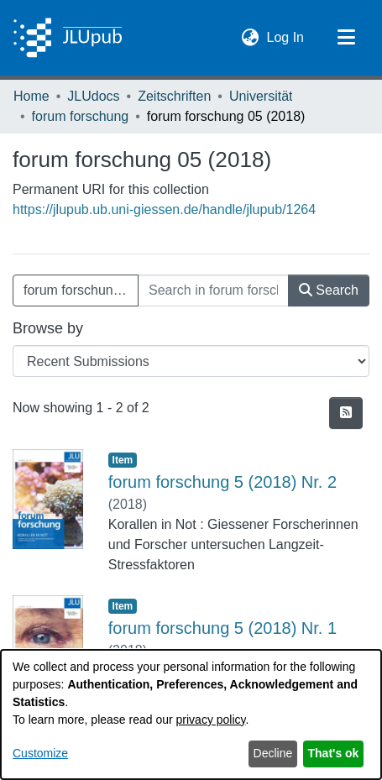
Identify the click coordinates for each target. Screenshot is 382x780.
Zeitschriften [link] (174, 96)
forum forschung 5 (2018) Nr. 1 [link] (222, 628)
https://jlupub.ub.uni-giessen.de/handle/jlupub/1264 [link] (164, 209)
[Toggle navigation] (345, 38)
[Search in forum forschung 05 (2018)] (213, 290)
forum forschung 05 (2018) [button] (81, 290)
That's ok (333, 753)
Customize (40, 753)
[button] (250, 38)
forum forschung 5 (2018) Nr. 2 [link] (222, 482)
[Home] (68, 38)
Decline (273, 753)
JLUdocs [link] (93, 96)
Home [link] (31, 96)
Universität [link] (261, 96)
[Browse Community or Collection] (191, 361)
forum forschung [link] (80, 116)
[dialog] (191, 714)
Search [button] (328, 290)
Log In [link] (286, 35)
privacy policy (211, 719)
